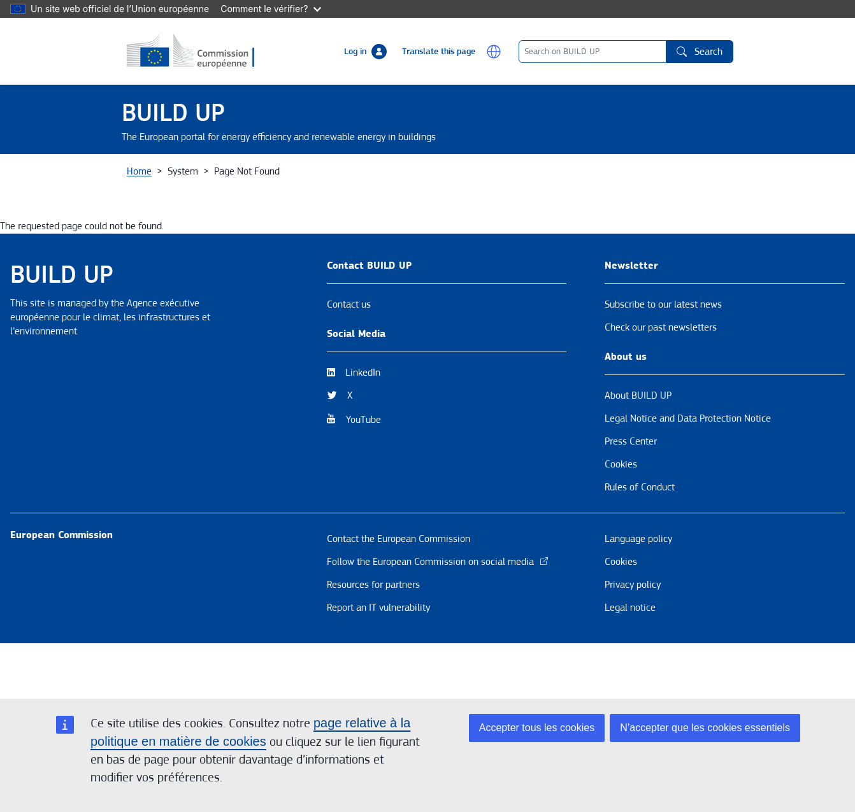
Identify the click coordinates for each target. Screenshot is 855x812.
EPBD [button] (708, 180)
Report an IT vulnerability (378, 659)
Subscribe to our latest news (663, 356)
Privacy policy (633, 636)
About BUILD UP (638, 447)
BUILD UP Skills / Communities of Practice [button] (579, 180)
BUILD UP (173, 113)
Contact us (349, 356)
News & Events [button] (264, 180)
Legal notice (630, 659)
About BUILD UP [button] (170, 180)
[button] (493, 51)
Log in (355, 51)
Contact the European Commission (398, 590)
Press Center (631, 493)
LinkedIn (362, 424)
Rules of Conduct (640, 538)
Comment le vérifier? (270, 8)
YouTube (363, 471)
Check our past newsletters (661, 379)
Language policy (638, 590)
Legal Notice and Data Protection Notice (688, 470)
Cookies (621, 515)
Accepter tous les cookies (536, 727)
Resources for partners (373, 636)
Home (139, 223)
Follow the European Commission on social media (438, 613)
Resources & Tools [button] (422, 180)
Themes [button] (340, 180)
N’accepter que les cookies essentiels (705, 727)
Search (699, 51)
